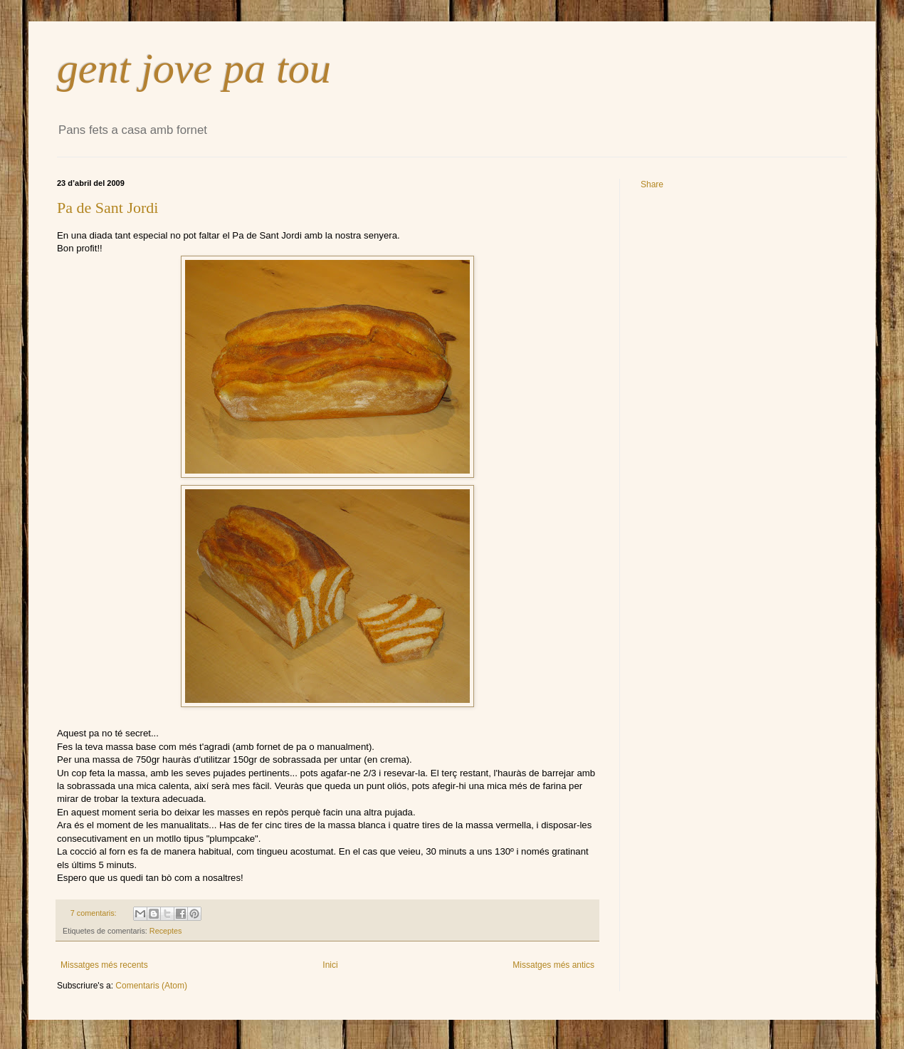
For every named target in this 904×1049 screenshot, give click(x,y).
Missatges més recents (104, 965)
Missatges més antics (553, 965)
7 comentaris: (94, 913)
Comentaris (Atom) (151, 986)
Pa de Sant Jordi (107, 207)
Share (652, 184)
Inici (329, 965)
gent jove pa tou (194, 68)
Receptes (165, 931)
